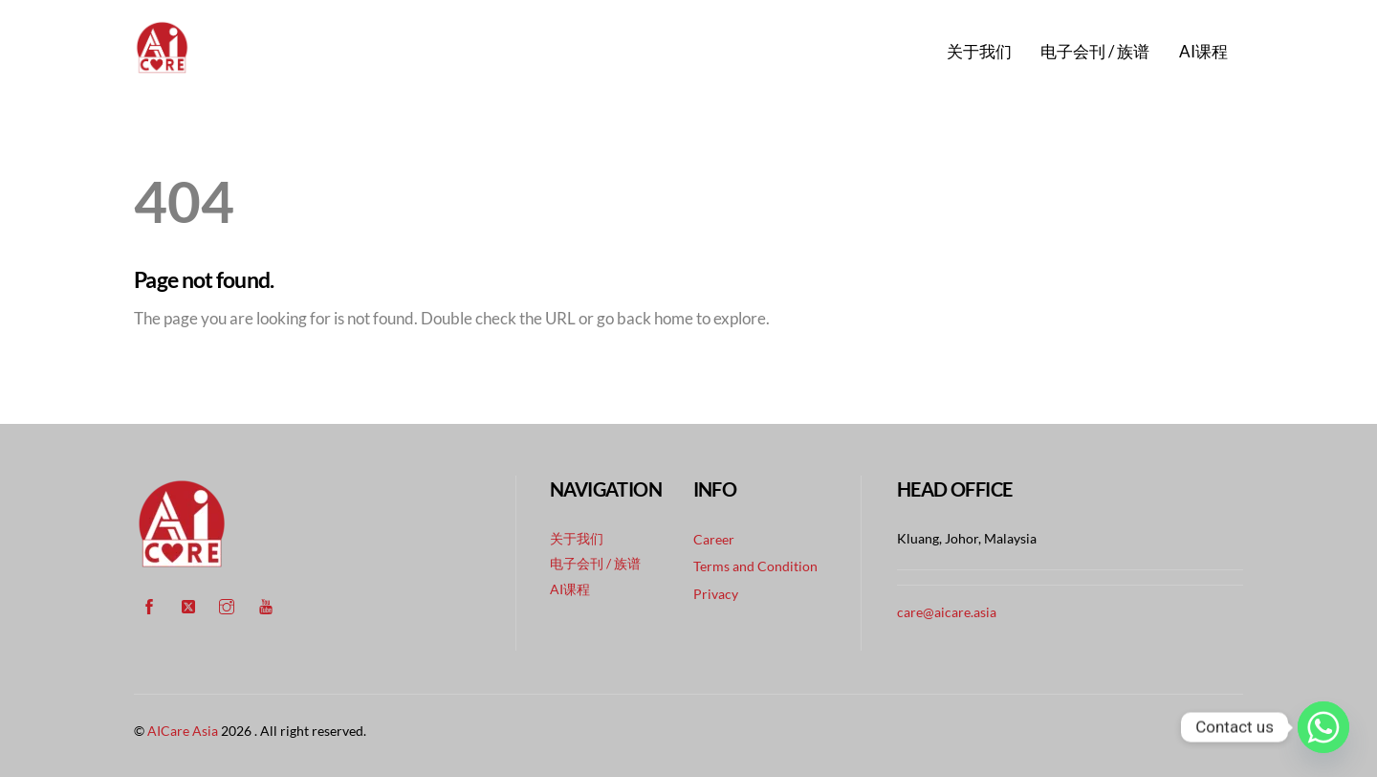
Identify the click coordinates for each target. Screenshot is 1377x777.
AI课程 (1203, 51)
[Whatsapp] (1323, 727)
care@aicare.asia (946, 612)
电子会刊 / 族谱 (1094, 51)
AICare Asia (182, 730)
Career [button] (713, 539)
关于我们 (979, 51)
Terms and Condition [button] (755, 566)
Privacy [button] (715, 594)
